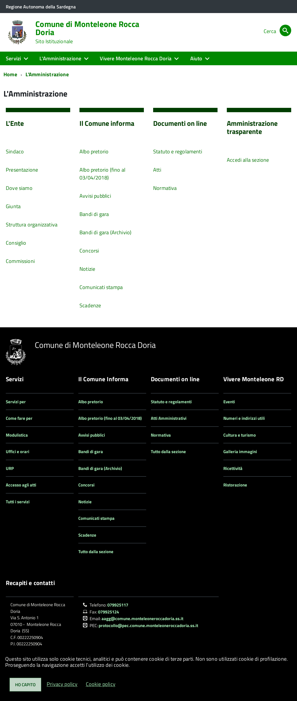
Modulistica (17, 435)
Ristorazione (235, 485)
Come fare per (19, 418)
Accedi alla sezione (248, 160)
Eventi (229, 401)
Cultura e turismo (239, 435)
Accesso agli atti (21, 485)
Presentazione (22, 170)
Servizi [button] (13, 58)
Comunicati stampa (101, 287)
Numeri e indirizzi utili (244, 418)
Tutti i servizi (18, 501)
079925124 (108, 612)
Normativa (165, 188)
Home (10, 74)
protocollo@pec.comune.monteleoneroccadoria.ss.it (148, 625)
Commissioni (20, 261)
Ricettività (232, 468)
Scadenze (90, 305)
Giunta (13, 206)
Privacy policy (62, 684)
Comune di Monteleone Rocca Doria (87, 32)
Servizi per (16, 401)
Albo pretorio (93, 151)
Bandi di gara (94, 214)
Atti (157, 170)
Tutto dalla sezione (95, 551)
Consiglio (16, 243)
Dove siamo (19, 188)
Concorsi (89, 251)
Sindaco (15, 151)
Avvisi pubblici (95, 196)
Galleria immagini (240, 451)
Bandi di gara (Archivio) (105, 232)
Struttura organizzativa (31, 224)
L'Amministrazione (47, 74)
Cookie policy (100, 684)
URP (10, 468)
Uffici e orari (17, 451)
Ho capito (25, 684)
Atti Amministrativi (168, 418)
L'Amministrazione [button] (60, 58)
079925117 (117, 605)
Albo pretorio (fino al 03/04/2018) (102, 173)
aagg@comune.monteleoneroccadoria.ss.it (142, 618)
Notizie (87, 269)
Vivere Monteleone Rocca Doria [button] (135, 58)
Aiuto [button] (196, 58)
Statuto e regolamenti (177, 151)
